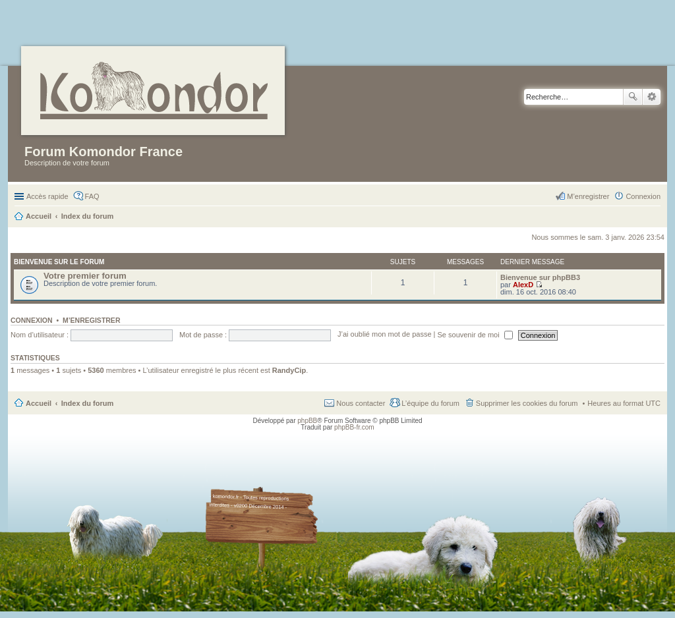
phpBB (307, 420)
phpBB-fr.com (354, 427)
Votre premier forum (85, 276)
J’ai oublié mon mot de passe (384, 335)
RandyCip (289, 370)
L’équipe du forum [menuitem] (430, 403)
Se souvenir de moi (475, 335)
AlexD (523, 285)
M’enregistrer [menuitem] (588, 196)
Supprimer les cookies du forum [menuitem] (527, 403)
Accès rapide (47, 196)
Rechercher (633, 97)
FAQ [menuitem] (92, 196)
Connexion (32, 320)
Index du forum (87, 403)
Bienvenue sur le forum (59, 262)
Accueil (38, 403)
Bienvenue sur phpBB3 (540, 277)
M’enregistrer (92, 320)
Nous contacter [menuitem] (360, 403)
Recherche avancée (651, 97)
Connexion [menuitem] (643, 196)
